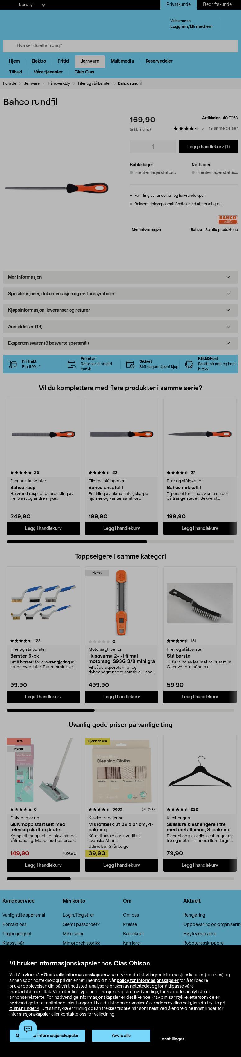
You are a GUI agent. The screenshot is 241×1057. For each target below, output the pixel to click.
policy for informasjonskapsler (148, 981)
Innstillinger (172, 1039)
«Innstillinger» (24, 1009)
